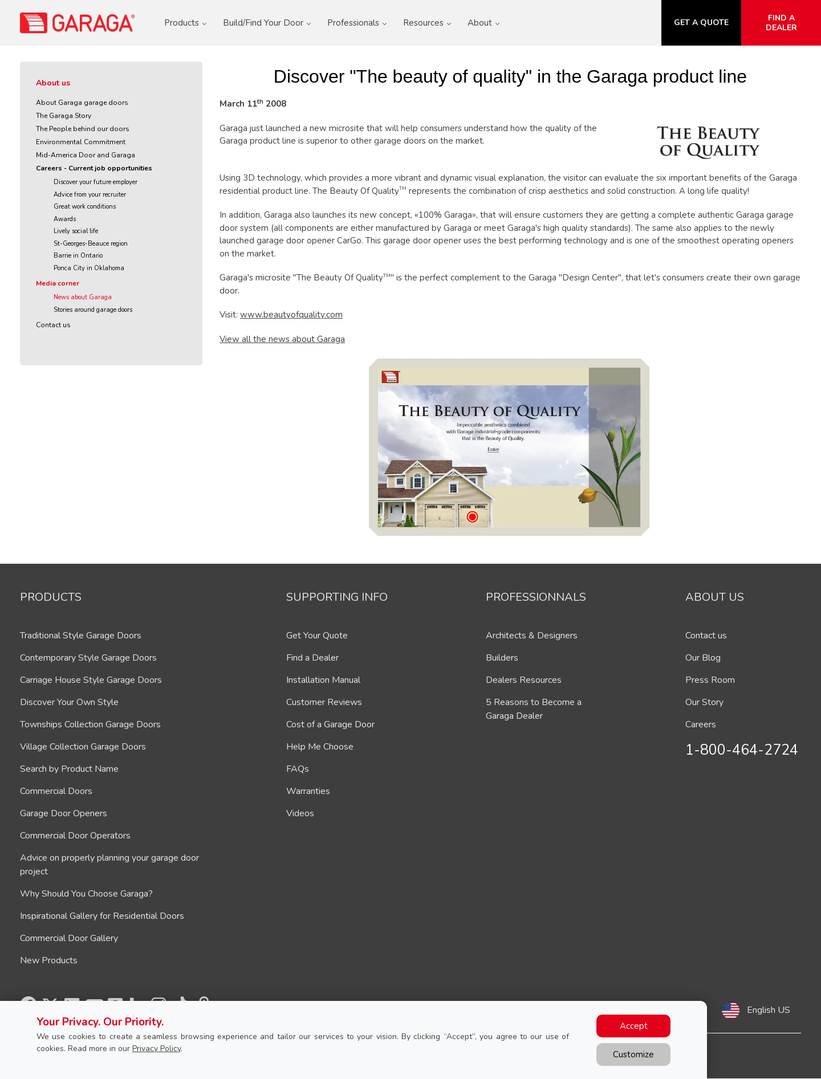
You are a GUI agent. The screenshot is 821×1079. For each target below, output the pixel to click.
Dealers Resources (524, 680)
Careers (700, 724)
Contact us (53, 324)
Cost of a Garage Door (330, 724)
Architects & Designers (532, 635)
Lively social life (76, 231)
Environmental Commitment (80, 141)
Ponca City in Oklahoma (89, 268)
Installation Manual (323, 680)
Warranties (308, 791)
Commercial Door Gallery (69, 938)
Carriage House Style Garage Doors (91, 680)
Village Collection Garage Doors (83, 746)
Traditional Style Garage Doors (80, 635)
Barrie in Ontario (78, 255)
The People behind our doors (82, 128)
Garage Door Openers (63, 813)
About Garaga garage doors (82, 102)
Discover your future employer (95, 182)
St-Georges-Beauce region (91, 243)
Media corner (57, 283)
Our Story (704, 702)
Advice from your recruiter (90, 194)
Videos (300, 813)
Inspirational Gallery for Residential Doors (102, 916)
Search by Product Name (69, 769)
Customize (633, 1054)
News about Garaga (83, 297)
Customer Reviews (324, 702)
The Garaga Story (63, 115)
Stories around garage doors (93, 310)
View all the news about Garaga (282, 339)
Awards (65, 219)
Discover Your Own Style (69, 702)
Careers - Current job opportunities (94, 168)
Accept (634, 1026)
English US (768, 1010)
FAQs (297, 769)
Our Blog (703, 658)
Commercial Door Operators (75, 835)
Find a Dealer (312, 658)
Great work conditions (85, 206)
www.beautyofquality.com (291, 314)
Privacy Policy (156, 1048)
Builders (502, 658)
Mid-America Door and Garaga (85, 155)
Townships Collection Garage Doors (90, 724)
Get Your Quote (317, 635)
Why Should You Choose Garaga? (86, 893)
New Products (49, 960)
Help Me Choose (319, 746)
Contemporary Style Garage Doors (88, 658)
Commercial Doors (56, 791)
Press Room (710, 680)
